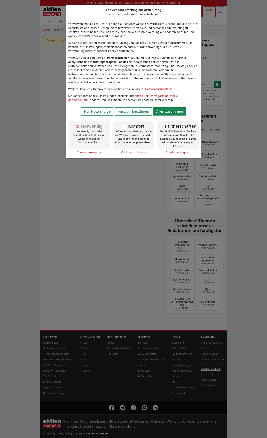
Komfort (136, 126)
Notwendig (92, 126)
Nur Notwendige (97, 111)
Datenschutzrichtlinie (158, 89)
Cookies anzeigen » (89, 152)
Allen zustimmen (169, 111)
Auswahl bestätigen (133, 111)
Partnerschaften (181, 126)
